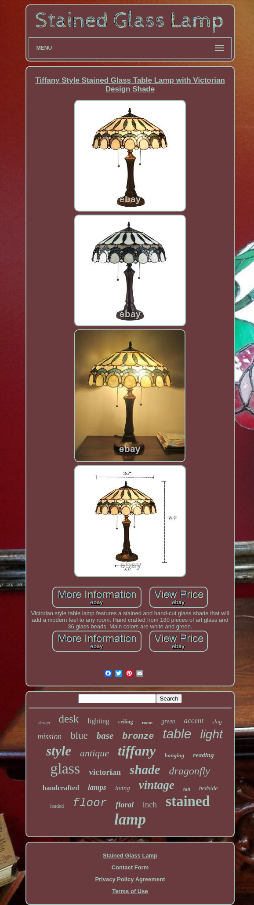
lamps (97, 787)
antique (94, 753)
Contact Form (130, 867)
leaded (57, 806)
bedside (208, 788)
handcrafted (61, 788)
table (177, 733)
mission (49, 736)
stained (188, 801)
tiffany (137, 751)
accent (193, 720)
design (44, 722)
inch (149, 804)
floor (90, 803)
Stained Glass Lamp (130, 855)
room (147, 722)
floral (125, 804)
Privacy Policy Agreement (130, 879)
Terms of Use (130, 891)
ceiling (125, 722)
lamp (130, 819)
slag (217, 721)
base (105, 735)
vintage (156, 785)
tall (186, 789)
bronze (138, 736)
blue (79, 735)
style (58, 751)
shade (145, 770)
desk (68, 719)
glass (65, 768)
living (122, 788)
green (168, 721)
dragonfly (189, 771)
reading (203, 755)
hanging (174, 755)
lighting (98, 721)
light (211, 734)
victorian (105, 772)
